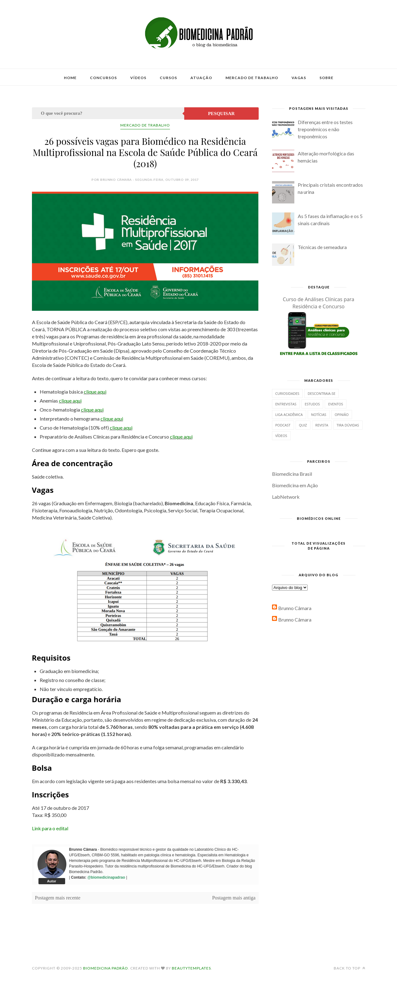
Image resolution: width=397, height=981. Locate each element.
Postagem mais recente (58, 897)
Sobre (326, 77)
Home (70, 77)
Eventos (335, 404)
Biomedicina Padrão (105, 968)
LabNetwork (286, 497)
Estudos (312, 404)
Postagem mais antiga (234, 897)
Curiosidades (287, 393)
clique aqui (95, 392)
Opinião (342, 414)
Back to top (349, 968)
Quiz (303, 425)
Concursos (103, 77)
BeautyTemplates (191, 968)
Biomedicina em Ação (295, 485)
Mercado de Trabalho (251, 77)
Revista (321, 425)
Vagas (299, 77)
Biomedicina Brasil (292, 474)
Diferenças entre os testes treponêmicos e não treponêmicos (325, 129)
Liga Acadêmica (289, 414)
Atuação (201, 77)
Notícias (318, 414)
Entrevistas (286, 404)
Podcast (283, 425)
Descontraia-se (321, 393)
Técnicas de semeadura (322, 247)
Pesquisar (221, 113)
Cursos (168, 77)
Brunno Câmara (294, 608)
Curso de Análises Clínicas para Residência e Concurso (319, 303)
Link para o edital (50, 828)
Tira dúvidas (348, 425)
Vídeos (138, 77)
